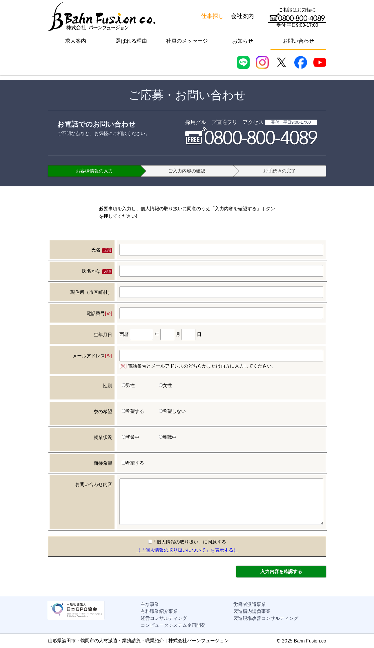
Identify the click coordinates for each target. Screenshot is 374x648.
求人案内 (75, 41)
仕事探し (212, 16)
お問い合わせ (298, 41)
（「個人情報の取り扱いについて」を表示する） (187, 550)
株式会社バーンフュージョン (101, 16)
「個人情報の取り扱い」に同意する (187, 541)
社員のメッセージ (187, 41)
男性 (128, 385)
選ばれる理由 (131, 41)
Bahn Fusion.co (310, 640)
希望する (133, 411)
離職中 (168, 437)
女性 (165, 385)
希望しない (172, 411)
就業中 (130, 437)
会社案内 (242, 16)
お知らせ (242, 41)
